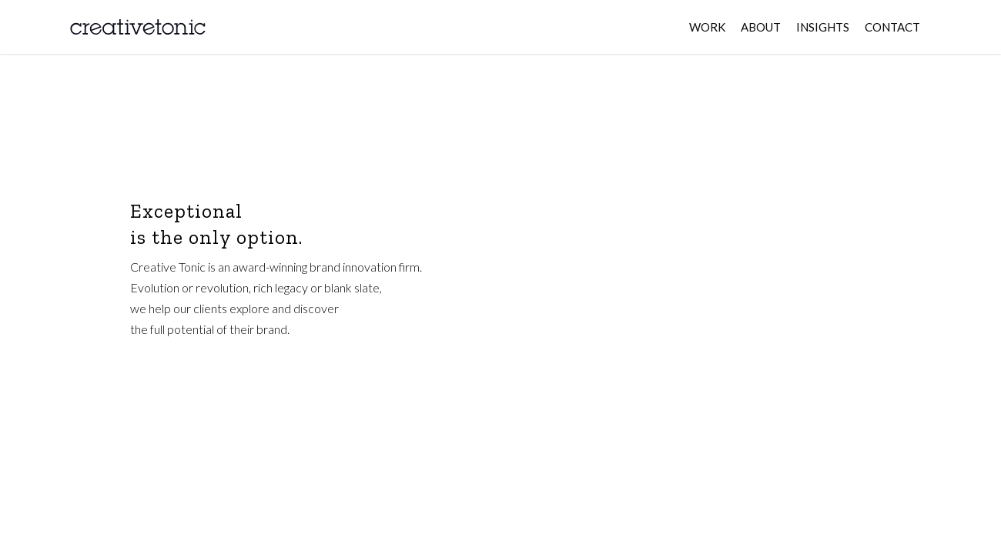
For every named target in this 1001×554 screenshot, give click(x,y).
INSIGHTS (822, 27)
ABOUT (761, 27)
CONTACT (892, 27)
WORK (707, 27)
